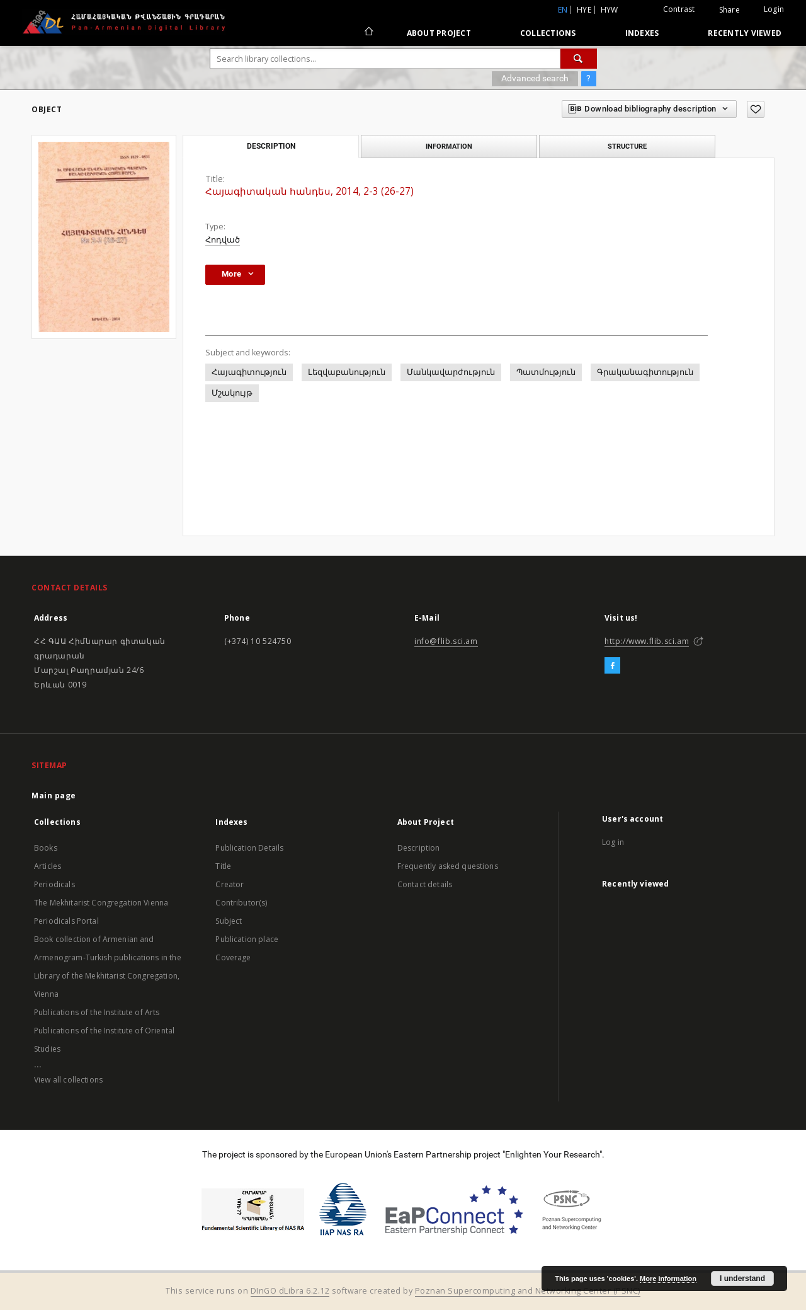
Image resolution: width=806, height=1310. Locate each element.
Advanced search (535, 78)
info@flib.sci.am (446, 641)
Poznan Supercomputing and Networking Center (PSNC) (527, 1290)
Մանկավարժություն (451, 372)
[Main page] (368, 33)
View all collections (68, 1079)
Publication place (246, 939)
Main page (53, 795)
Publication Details (249, 847)
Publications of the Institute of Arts (97, 1012)
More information (668, 1278)
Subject (228, 921)
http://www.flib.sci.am (646, 641)
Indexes (642, 33)
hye (584, 10)
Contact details (424, 884)
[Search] (578, 59)
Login (774, 9)
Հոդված (222, 239)
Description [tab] (271, 146)
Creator (229, 884)
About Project (439, 33)
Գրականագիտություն (645, 372)
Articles (47, 866)
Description (418, 847)
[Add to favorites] (755, 109)
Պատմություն (546, 372)
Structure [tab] (627, 146)
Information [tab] (449, 146)
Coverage (233, 957)
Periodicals (54, 884)
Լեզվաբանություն (346, 372)
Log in (613, 842)
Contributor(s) (241, 902)
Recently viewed (744, 33)
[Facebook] (612, 666)
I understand (742, 1278)
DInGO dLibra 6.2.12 (290, 1290)
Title (223, 866)
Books (45, 847)
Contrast (679, 9)
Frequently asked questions (447, 866)
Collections (548, 33)
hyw (609, 10)
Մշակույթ (232, 393)
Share (729, 10)
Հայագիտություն (249, 372)
